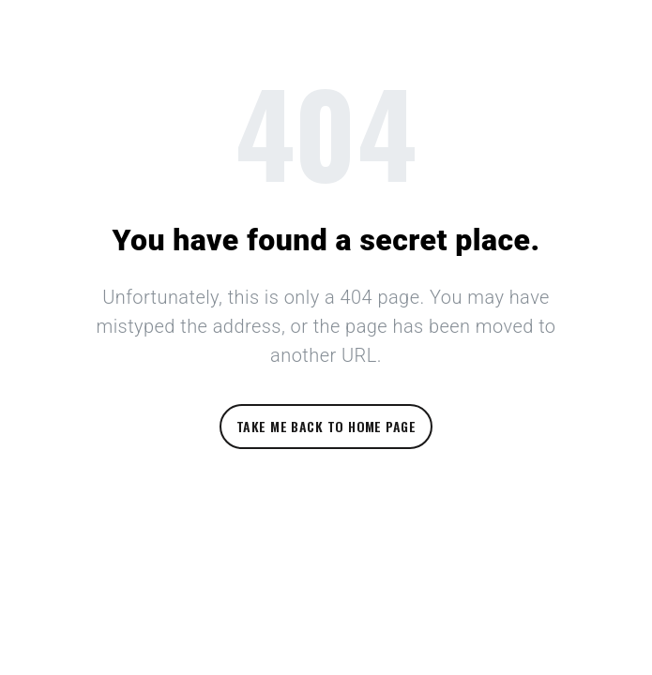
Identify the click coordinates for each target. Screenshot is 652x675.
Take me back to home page (326, 426)
